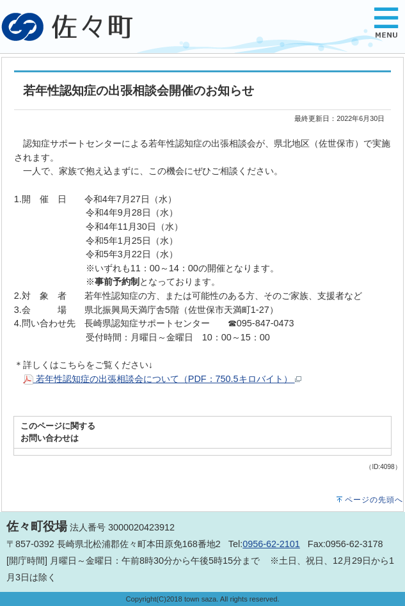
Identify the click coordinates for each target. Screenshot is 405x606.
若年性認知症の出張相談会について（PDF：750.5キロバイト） (162, 379)
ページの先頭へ (374, 500)
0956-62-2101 (271, 544)
